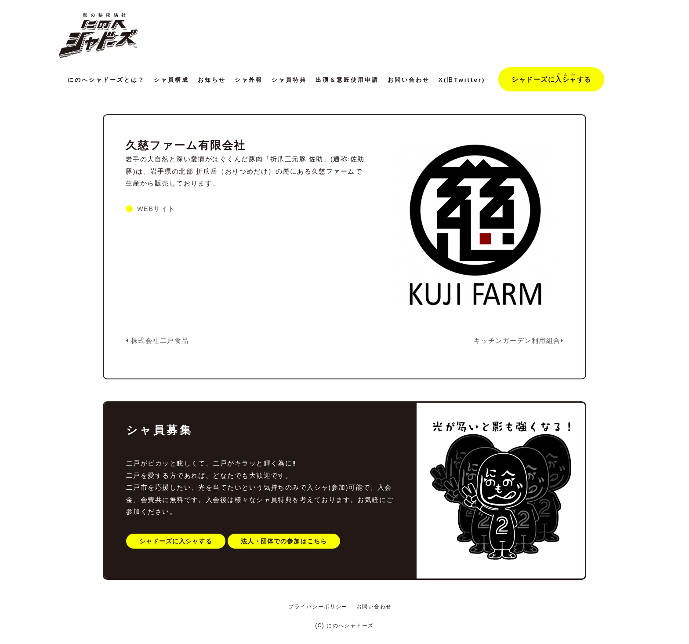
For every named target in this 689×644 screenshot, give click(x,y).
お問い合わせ (409, 79)
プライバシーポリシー (318, 607)
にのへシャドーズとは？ (106, 79)
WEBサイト (156, 208)
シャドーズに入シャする (176, 538)
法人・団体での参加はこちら (287, 538)
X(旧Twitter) (462, 79)
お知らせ (212, 79)
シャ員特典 (289, 79)
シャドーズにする (551, 78)
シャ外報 (249, 79)
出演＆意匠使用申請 (347, 79)
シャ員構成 (171, 79)
